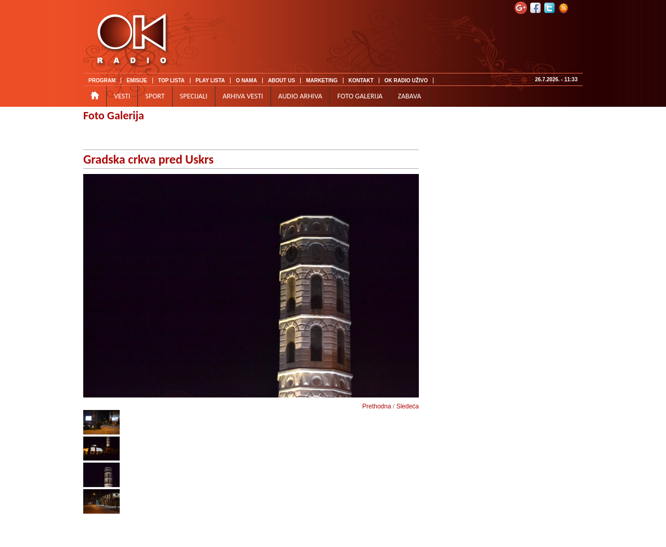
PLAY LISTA (210, 80)
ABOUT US (281, 80)
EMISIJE (136, 80)
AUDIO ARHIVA (300, 96)
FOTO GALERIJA (359, 96)
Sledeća (407, 406)
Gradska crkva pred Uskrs (148, 159)
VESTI (122, 96)
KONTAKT (361, 80)
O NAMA (246, 80)
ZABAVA (409, 96)
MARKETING (322, 80)
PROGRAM (102, 80)
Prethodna (376, 406)
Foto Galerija (113, 115)
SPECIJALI (194, 96)
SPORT (154, 96)
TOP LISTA (171, 80)
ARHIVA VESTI (243, 96)
